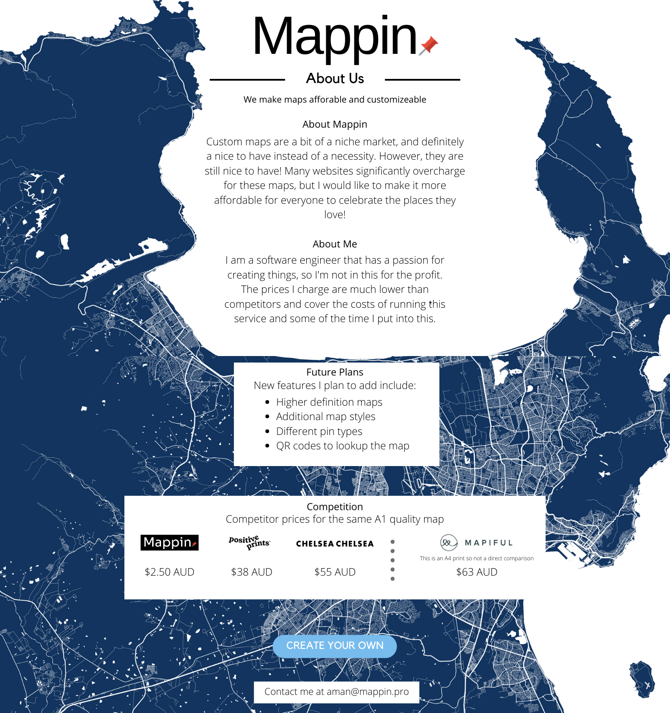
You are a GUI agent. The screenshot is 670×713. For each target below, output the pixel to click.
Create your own (335, 646)
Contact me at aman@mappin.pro (336, 691)
